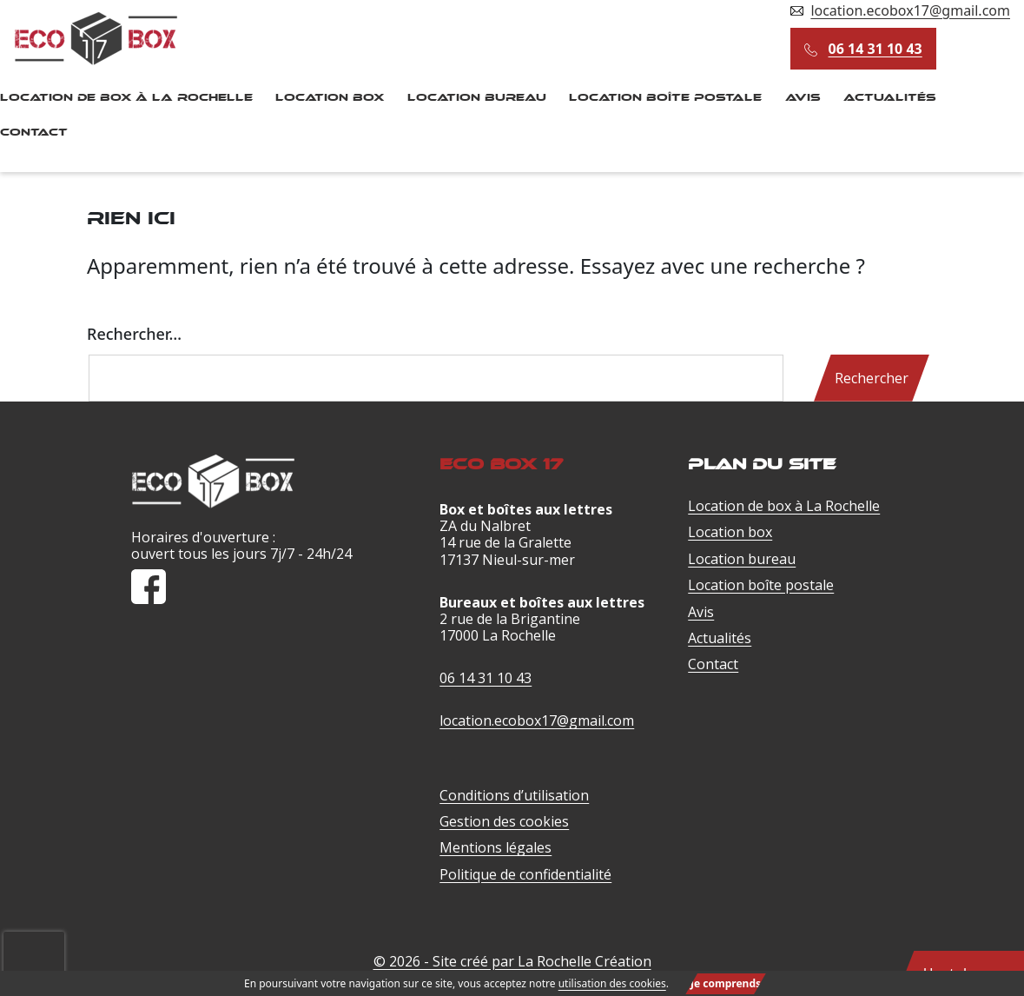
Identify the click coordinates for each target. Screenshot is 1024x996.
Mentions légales (495, 847)
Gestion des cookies (504, 821)
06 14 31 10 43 (875, 48)
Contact (713, 664)
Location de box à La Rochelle (784, 505)
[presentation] (33, 940)
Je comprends (725, 983)
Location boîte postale (665, 97)
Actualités (889, 97)
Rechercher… (134, 333)
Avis (803, 97)
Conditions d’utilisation (514, 795)
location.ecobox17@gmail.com (910, 10)
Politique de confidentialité (525, 874)
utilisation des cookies (612, 983)
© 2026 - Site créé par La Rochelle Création (512, 961)
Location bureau (476, 97)
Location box (329, 97)
